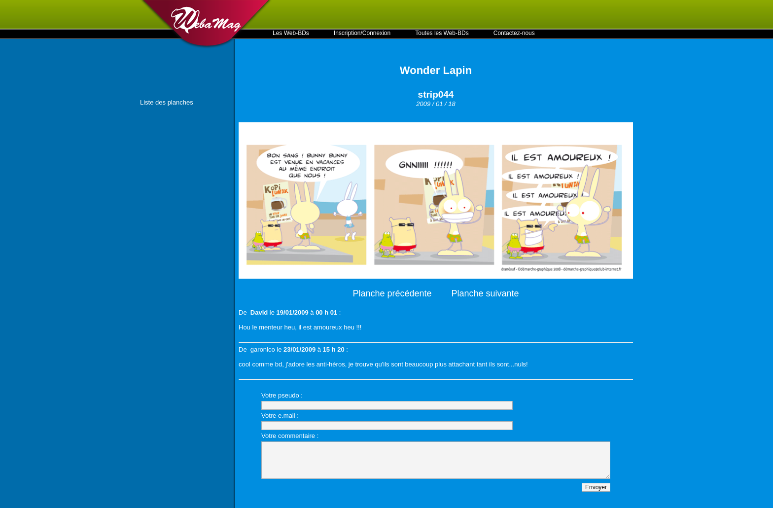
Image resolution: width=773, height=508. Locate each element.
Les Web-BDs (291, 33)
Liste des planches (166, 102)
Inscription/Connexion (362, 33)
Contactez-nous (514, 33)
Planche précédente (391, 293)
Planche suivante (485, 293)
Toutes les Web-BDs (442, 33)
